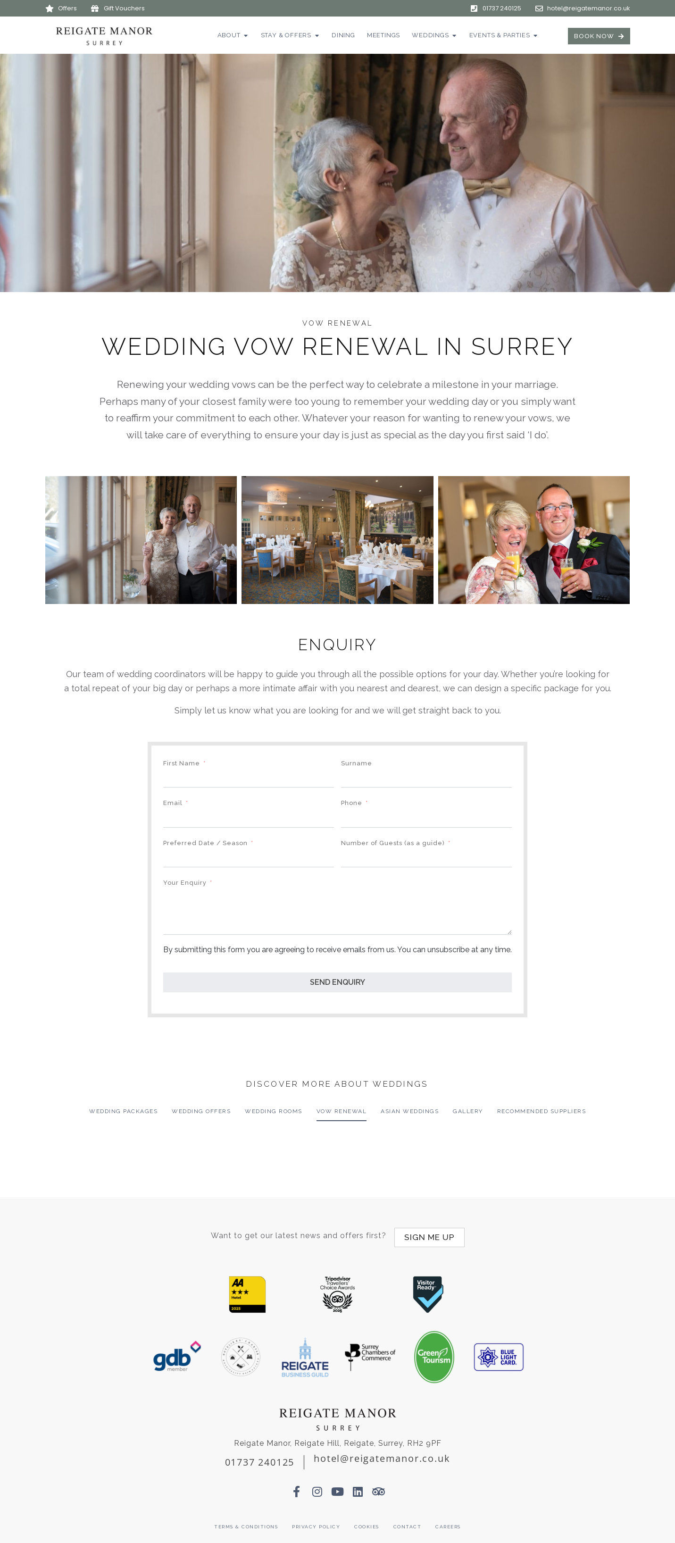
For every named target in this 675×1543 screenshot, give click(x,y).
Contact (407, 1523)
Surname (356, 763)
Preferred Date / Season (205, 843)
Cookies (366, 1523)
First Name (181, 763)
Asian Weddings (410, 1111)
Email (173, 802)
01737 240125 (260, 1458)
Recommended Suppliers (541, 1111)
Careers (448, 1523)
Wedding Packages (123, 1111)
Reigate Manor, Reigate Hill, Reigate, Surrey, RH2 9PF (338, 1439)
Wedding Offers (201, 1111)
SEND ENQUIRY (337, 982)
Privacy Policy (316, 1523)
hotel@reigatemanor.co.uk (382, 1454)
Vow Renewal (342, 1111)
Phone (351, 802)
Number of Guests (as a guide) (393, 843)
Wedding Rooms (273, 1111)
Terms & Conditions (246, 1523)
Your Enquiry (185, 882)
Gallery (468, 1111)
